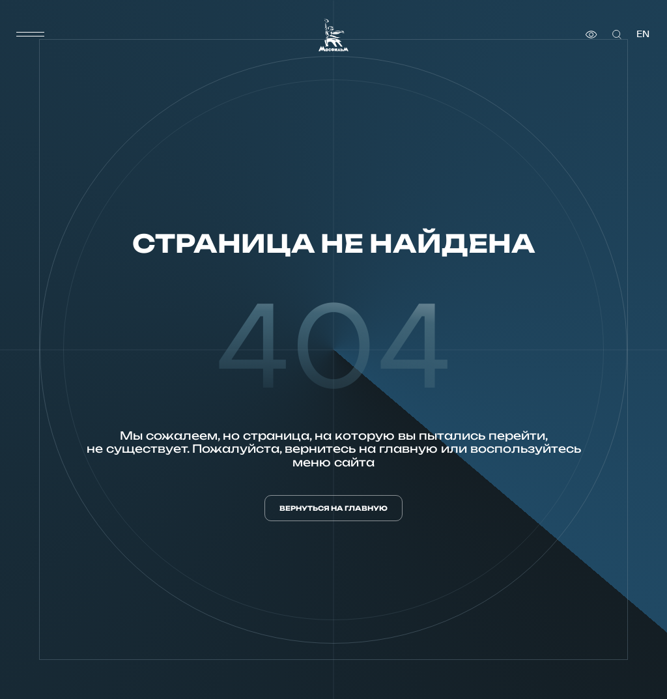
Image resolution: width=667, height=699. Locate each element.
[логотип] (333, 35)
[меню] (31, 34)
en (642, 34)
